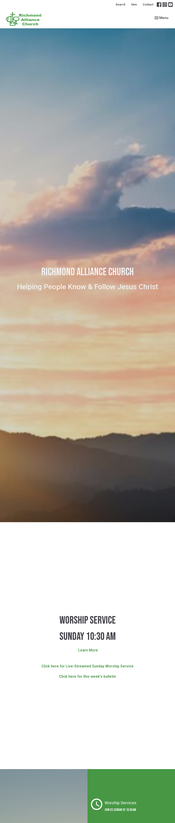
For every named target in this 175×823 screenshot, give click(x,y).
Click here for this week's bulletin (87, 676)
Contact (148, 4)
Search (120, 4)
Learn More (88, 650)
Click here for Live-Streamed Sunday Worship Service (87, 666)
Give (134, 4)
